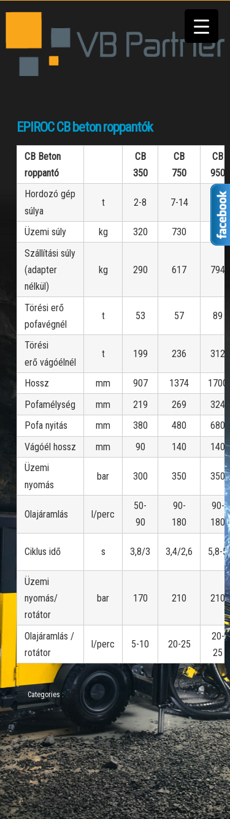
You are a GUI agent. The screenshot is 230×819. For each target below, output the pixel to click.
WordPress (69, 801)
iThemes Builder (42, 789)
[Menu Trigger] (201, 26)
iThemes (90, 789)
